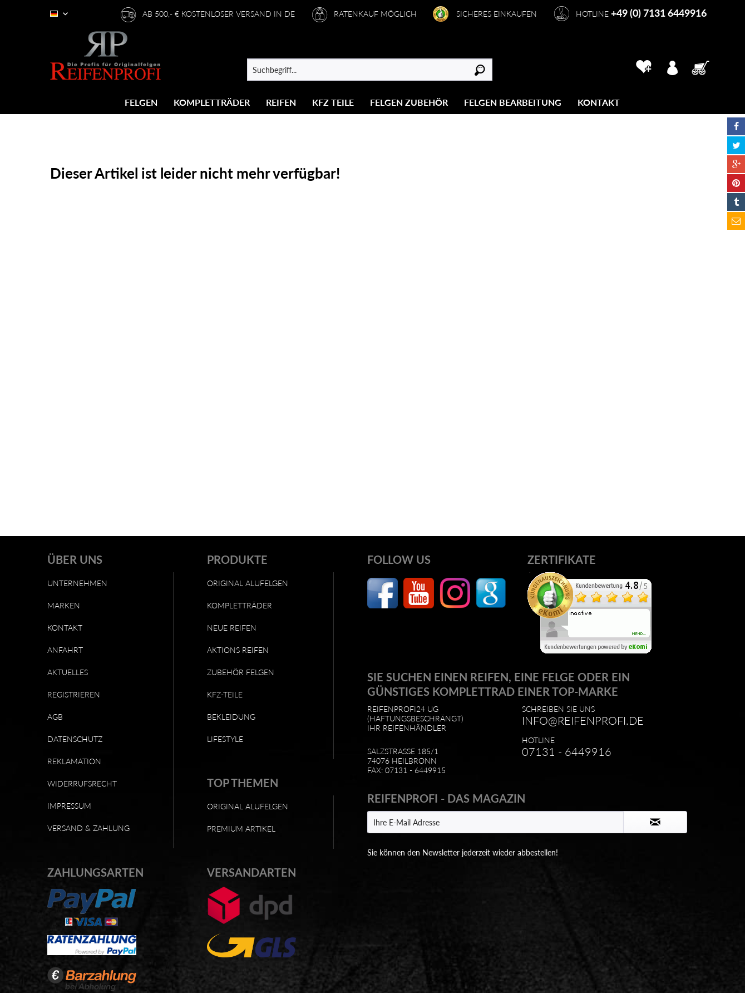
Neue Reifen (231, 627)
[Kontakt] (599, 102)
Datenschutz (74, 739)
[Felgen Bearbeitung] (512, 102)
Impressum (69, 805)
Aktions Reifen (238, 650)
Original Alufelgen (247, 583)
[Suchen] (479, 69)
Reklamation (74, 761)
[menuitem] (141, 102)
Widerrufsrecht (82, 783)
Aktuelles (67, 672)
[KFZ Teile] (333, 102)
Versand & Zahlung (88, 828)
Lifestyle (225, 739)
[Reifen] (281, 102)
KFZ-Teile (225, 694)
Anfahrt (65, 650)
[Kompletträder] (212, 102)
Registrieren (73, 694)
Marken (63, 605)
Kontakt (64, 627)
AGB (55, 716)
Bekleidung (231, 716)
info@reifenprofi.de (583, 720)
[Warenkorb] (704, 66)
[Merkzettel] (643, 66)
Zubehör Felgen (240, 672)
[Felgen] (141, 102)
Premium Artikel (241, 828)
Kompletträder (239, 605)
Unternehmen (77, 583)
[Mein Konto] (672, 66)
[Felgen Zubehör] (409, 102)
